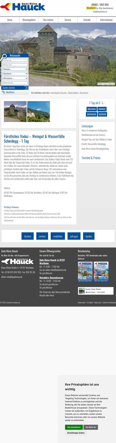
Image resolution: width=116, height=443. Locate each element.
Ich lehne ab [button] (91, 427)
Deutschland (73, 92)
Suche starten (9, 87)
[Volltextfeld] (14, 82)
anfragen (91, 114)
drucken (92, 109)
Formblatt (90, 302)
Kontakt (87, 20)
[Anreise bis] (14, 64)
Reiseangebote (29, 20)
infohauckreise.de (100, 11)
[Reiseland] (14, 73)
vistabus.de (16, 302)
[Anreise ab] (14, 60)
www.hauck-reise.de (58, 92)
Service (68, 20)
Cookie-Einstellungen (109, 302)
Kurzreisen (84, 92)
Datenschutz (82, 302)
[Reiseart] (14, 69)
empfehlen (57, 236)
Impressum (97, 302)
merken (102, 109)
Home (9, 20)
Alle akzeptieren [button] (74, 427)
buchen (102, 114)
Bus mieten (48, 20)
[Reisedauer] (14, 78)
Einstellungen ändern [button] (76, 433)
